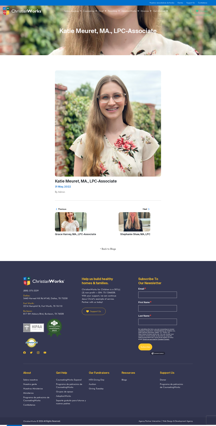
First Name (144, 302)
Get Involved (159, 11)
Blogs (124, 379)
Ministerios (28, 393)
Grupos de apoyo (64, 391)
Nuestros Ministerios (33, 388)
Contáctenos (202, 3)
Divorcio (145, 11)
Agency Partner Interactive (149, 421)
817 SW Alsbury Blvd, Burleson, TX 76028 (43, 313)
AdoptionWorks (128, 11)
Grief (101, 11)
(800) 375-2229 (31, 290)
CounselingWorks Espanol (69, 379)
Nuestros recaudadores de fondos (162, 3)
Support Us (191, 3)
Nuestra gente (30, 384)
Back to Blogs (108, 248)
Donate (202, 11)
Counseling (88, 11)
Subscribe (145, 347)
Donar (163, 379)
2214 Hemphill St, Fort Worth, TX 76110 (42, 306)
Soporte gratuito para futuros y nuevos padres (71, 402)
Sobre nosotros (71, 11)
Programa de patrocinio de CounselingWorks (36, 399)
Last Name (143, 316)
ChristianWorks (29, 421)
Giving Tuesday (96, 388)
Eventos (180, 3)
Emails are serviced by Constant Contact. (156, 339)
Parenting (112, 11)
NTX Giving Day (96, 379)
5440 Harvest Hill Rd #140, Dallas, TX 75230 (45, 298)
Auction (92, 384)
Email (141, 289)
